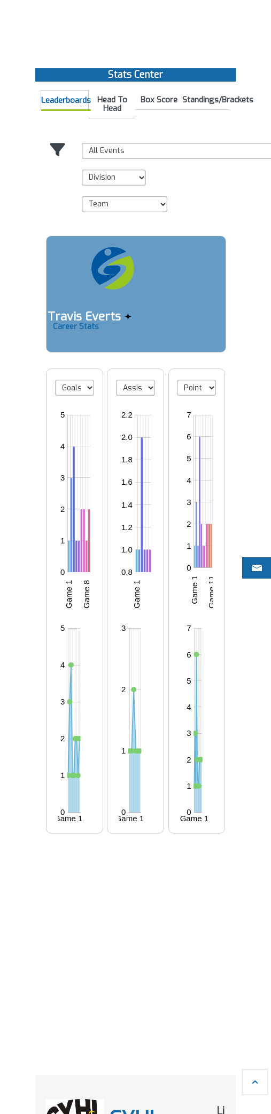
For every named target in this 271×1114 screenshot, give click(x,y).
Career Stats (76, 326)
